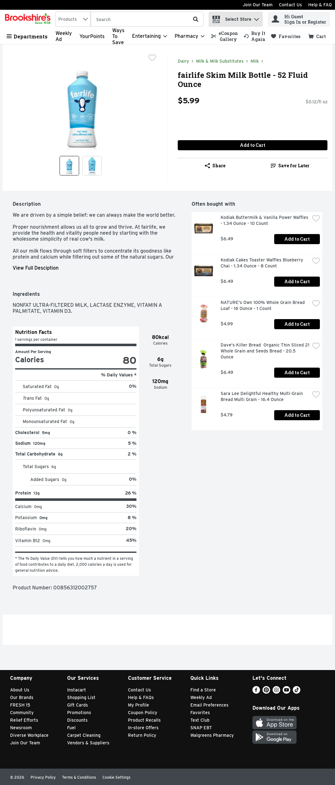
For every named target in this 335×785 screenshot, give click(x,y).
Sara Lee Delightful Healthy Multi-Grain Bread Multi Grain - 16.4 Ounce (262, 396)
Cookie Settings (116, 777)
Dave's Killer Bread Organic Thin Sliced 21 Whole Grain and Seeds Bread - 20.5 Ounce (265, 350)
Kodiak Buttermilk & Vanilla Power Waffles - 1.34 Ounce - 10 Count (265, 220)
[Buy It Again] (254, 36)
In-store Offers (143, 727)
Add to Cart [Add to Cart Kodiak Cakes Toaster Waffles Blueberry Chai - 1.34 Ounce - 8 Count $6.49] (297, 281)
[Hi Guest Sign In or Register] (299, 19)
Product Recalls (144, 720)
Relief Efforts (24, 720)
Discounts (77, 720)
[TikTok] (296, 692)
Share (215, 166)
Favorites (200, 712)
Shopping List (81, 697)
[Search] (147, 19)
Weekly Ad (201, 697)
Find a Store (203, 689)
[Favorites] (285, 36)
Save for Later (290, 166)
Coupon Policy (142, 712)
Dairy (183, 61)
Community (22, 712)
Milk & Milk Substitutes (220, 61)
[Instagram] (276, 692)
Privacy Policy (43, 777)
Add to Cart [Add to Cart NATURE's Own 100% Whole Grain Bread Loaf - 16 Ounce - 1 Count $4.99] (297, 324)
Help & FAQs (141, 697)
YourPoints (92, 36)
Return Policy (142, 735)
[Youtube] (286, 692)
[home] (29, 19)
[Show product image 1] (69, 165)
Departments (27, 36)
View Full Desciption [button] (36, 268)
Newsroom (21, 727)
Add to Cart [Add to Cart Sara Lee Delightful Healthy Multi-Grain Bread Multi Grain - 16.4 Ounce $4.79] (297, 415)
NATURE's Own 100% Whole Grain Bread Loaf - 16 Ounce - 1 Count (263, 305)
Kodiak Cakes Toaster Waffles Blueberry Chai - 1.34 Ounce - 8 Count (262, 262)
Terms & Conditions (79, 777)
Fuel (71, 727)
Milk (255, 61)
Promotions (79, 712)
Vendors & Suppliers (88, 742)
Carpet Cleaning (84, 735)
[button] (256, 18)
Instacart (76, 689)
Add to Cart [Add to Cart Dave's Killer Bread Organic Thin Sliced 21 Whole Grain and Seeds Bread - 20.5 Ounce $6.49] (297, 372)
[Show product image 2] (92, 165)
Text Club (200, 720)
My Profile (138, 705)
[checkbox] (152, 58)
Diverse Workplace (29, 735)
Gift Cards (77, 705)
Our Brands (21, 697)
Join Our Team (258, 4)
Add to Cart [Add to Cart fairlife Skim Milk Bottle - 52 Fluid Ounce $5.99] (252, 145)
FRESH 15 (20, 705)
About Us (19, 689)
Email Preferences (209, 705)
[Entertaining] (149, 36)
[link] (224, 36)
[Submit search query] (196, 19)
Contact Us (290, 4)
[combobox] (73, 19)
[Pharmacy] (190, 36)
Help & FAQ (320, 4)
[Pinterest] (266, 692)
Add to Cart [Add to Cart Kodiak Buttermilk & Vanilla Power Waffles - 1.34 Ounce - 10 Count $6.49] (297, 239)
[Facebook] (256, 692)
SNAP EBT (201, 727)
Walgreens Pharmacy (212, 735)
